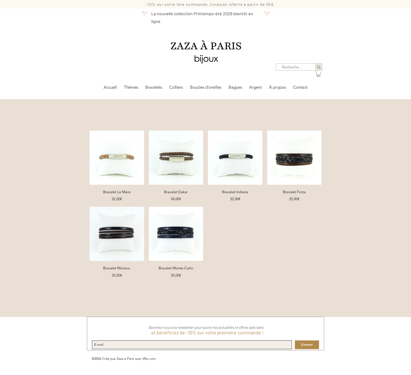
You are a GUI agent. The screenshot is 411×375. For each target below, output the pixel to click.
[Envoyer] (307, 344)
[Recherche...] (292, 67)
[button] (318, 74)
